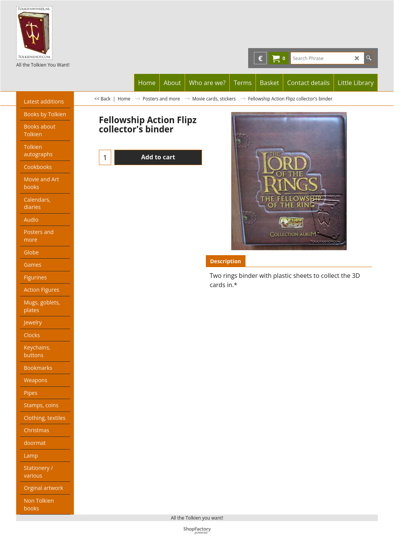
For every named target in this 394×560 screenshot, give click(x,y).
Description (225, 261)
